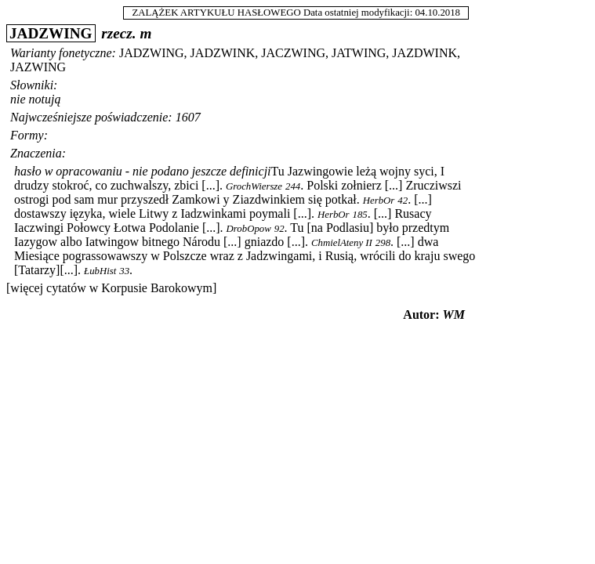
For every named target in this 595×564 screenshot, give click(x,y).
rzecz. (118, 33)
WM (454, 314)
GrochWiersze (254, 186)
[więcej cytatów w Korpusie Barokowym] (111, 288)
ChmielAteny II (341, 242)
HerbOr (379, 200)
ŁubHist (100, 271)
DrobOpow (249, 228)
